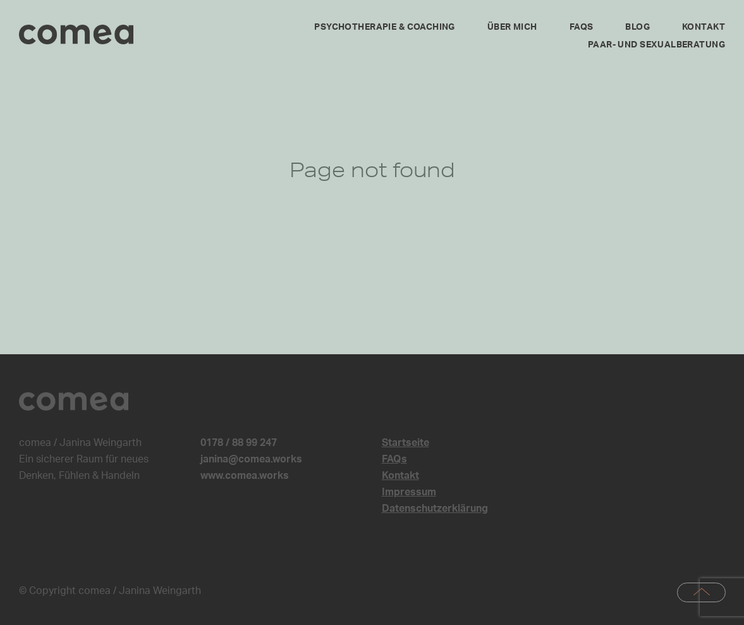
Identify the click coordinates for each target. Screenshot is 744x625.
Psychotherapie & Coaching (384, 27)
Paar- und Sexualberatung (656, 44)
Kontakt (703, 27)
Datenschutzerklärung (435, 509)
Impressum (409, 492)
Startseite (405, 443)
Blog (637, 27)
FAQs (582, 27)
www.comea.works (244, 476)
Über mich (512, 27)
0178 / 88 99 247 (238, 443)
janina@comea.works (251, 459)
